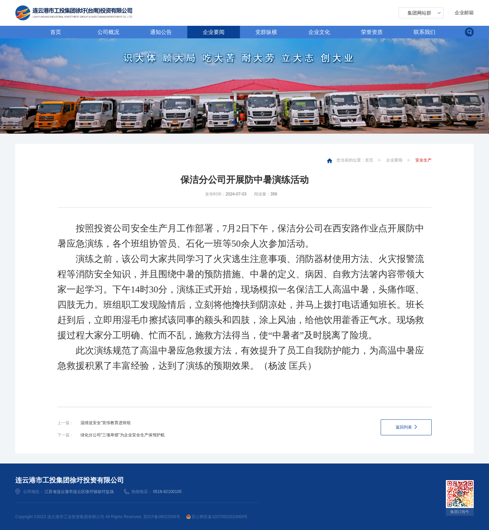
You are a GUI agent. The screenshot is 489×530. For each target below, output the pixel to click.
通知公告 (161, 32)
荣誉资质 (372, 32)
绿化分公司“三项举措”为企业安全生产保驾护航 (122, 435)
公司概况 (108, 32)
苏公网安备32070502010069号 (217, 516)
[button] (234, 122)
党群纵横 (266, 32)
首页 (55, 32)
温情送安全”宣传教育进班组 (105, 422)
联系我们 (424, 32)
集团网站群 (419, 13)
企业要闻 (213, 32)
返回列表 (404, 427)
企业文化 (319, 32)
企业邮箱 (464, 12)
